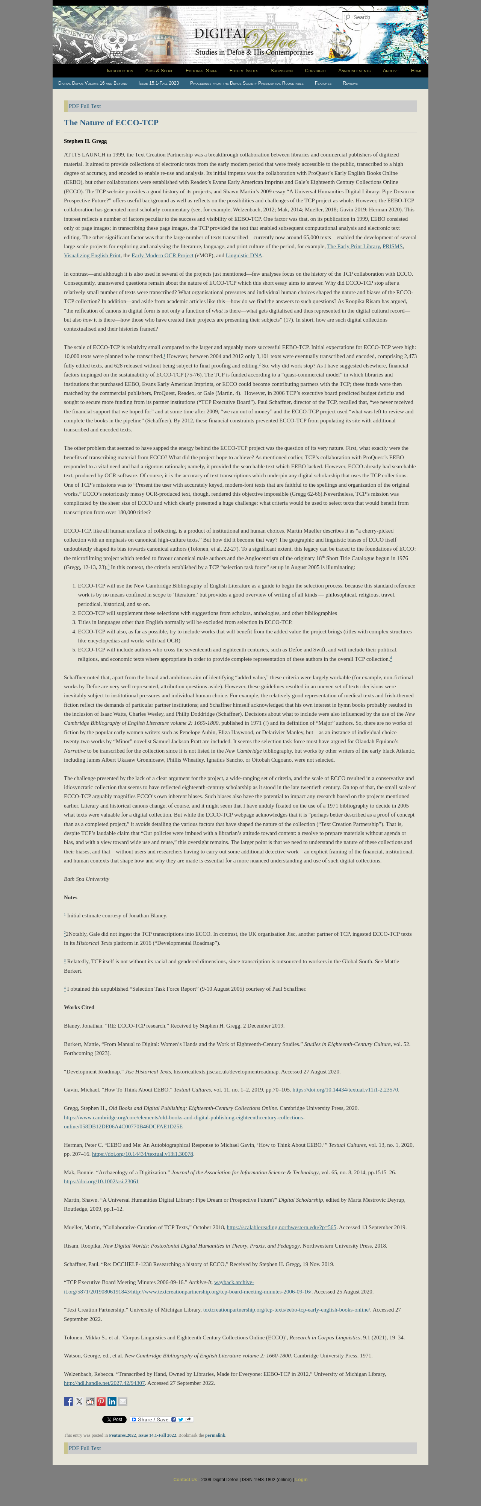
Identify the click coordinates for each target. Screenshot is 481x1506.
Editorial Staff (201, 70)
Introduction (120, 70)
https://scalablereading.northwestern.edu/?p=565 (281, 1227)
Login (301, 1479)
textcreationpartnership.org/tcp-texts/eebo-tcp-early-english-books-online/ (286, 1310)
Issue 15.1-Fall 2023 (159, 83)
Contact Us (185, 1479)
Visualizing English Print (92, 255)
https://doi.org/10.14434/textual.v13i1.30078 (142, 1154)
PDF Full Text (85, 106)
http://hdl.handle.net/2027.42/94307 (104, 1383)
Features (323, 83)
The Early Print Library (353, 246)
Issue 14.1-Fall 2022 (157, 1435)
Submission (282, 70)
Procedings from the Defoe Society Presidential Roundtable (247, 83)
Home (416, 70)
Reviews (350, 83)
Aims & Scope (159, 70)
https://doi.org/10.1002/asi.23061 (101, 1181)
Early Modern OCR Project (163, 255)
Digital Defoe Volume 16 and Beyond (92, 83)
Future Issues (244, 70)
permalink (215, 1435)
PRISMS (392, 246)
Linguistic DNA (244, 255)
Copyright (315, 70)
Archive (391, 70)
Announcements (355, 70)
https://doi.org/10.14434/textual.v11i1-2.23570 (345, 1090)
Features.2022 (122, 1435)
